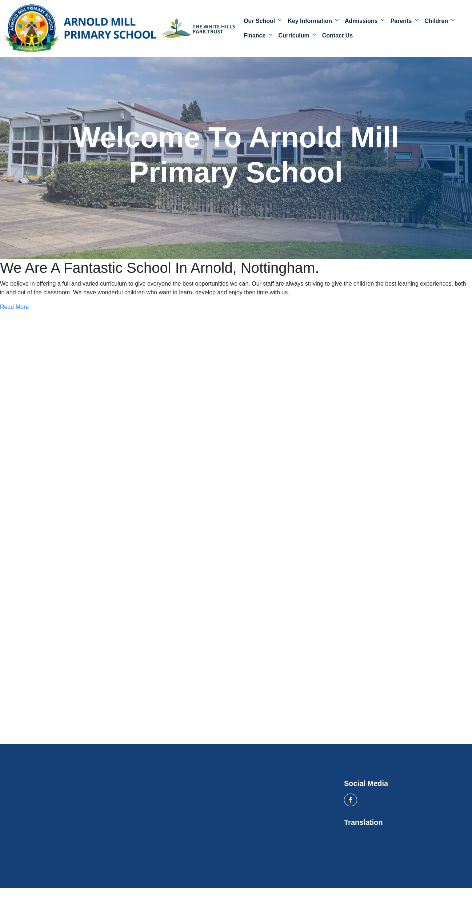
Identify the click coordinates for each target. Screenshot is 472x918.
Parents (401, 22)
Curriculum (293, 37)
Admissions (361, 22)
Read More (14, 309)
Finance (254, 37)
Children (436, 22)
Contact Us (337, 37)
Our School (259, 22)
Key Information (310, 22)
